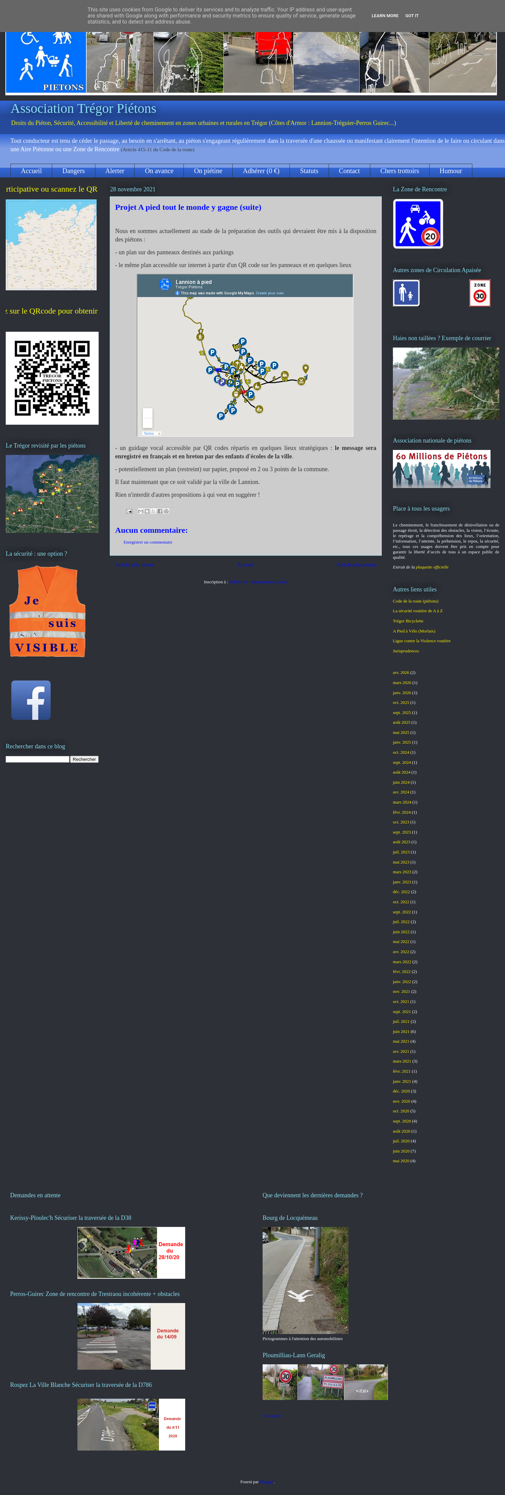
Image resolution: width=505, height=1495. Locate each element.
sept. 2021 (402, 1011)
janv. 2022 (402, 981)
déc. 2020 (401, 1091)
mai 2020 (401, 1160)
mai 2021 (401, 1041)
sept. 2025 (402, 712)
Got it (412, 15)
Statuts (309, 170)
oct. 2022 (401, 901)
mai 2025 (401, 732)
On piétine (208, 170)
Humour (451, 170)
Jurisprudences (406, 650)
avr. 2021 (401, 1051)
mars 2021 (402, 1061)
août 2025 (401, 722)
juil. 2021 (401, 1021)
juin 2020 (401, 1150)
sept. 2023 (402, 832)
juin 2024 (401, 782)
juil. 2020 (401, 1140)
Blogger (267, 1481)
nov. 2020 (401, 1101)
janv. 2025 (402, 742)
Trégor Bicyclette (408, 620)
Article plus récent (134, 564)
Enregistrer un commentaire (148, 542)
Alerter (115, 170)
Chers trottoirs (399, 170)
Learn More (385, 15)
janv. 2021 (402, 1081)
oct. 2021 (401, 1001)
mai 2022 (401, 941)
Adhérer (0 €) (261, 170)
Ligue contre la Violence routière (422, 640)
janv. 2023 (402, 881)
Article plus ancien (356, 564)
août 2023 (401, 841)
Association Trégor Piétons (83, 108)
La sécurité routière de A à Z (418, 610)
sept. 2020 (402, 1121)
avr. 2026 (401, 672)
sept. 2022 (402, 911)
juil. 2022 (401, 921)
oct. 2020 (401, 1110)
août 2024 (401, 772)
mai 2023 (401, 862)
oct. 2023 (401, 821)
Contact (349, 170)
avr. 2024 (401, 791)
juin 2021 (401, 1031)
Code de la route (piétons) (415, 601)
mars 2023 (402, 871)
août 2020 (401, 1131)
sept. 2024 (402, 762)
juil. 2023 (401, 851)
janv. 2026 (402, 692)
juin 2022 (401, 931)
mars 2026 (402, 682)
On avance (159, 170)
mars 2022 (402, 961)
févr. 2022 (402, 971)
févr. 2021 (402, 1071)
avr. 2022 (401, 951)
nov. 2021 (401, 991)
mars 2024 (402, 802)
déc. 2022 (401, 891)
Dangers (73, 170)
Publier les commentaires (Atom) (258, 581)
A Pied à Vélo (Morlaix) (414, 630)
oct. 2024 (401, 752)
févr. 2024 (402, 812)
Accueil (31, 170)
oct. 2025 (401, 702)
